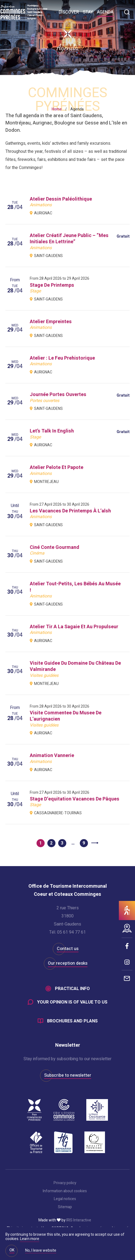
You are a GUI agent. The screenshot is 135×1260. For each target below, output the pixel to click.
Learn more (29, 1239)
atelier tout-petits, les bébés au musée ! (75, 587)
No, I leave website (40, 1250)
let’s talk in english (52, 431)
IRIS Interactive (78, 1220)
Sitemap (65, 1207)
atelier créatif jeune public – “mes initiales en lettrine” (69, 238)
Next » (95, 843)
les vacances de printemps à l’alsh (70, 511)
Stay (88, 12)
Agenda (105, 12)
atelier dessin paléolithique (61, 199)
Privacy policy (65, 1183)
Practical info (72, 988)
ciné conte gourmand (54, 547)
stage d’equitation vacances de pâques (74, 799)
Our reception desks (67, 963)
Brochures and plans (72, 1021)
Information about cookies (65, 1191)
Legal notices (65, 1199)
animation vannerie (52, 755)
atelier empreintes (51, 321)
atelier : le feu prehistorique (62, 358)
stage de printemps (52, 285)
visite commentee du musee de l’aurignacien (65, 716)
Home (57, 109)
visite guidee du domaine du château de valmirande (75, 666)
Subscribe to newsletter (67, 1075)
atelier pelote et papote (56, 467)
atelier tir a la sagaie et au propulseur (74, 626)
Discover (69, 12)
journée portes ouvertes (58, 394)
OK (11, 1250)
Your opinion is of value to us (72, 1002)
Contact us (67, 948)
